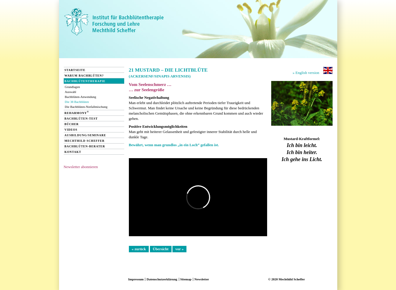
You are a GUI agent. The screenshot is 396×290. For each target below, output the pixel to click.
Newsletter (201, 279)
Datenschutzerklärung (161, 279)
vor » (179, 249)
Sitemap (186, 279)
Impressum (136, 279)
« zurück (139, 249)
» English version (312, 71)
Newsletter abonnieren (81, 167)
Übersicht (161, 249)
